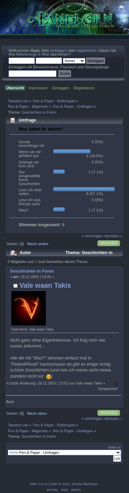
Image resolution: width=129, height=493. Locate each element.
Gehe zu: (114, 447)
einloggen (58, 50)
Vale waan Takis (45, 285)
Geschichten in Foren (32, 271)
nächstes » (113, 236)
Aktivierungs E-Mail (32, 54)
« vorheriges (92, 236)
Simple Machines (85, 484)
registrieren (86, 50)
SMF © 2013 (59, 484)
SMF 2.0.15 (38, 484)
